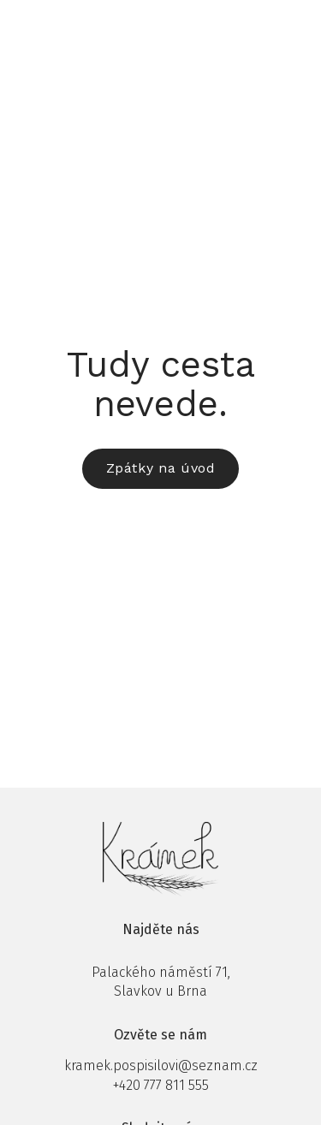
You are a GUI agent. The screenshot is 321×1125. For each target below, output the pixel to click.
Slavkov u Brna (160, 991)
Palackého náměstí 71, (161, 972)
